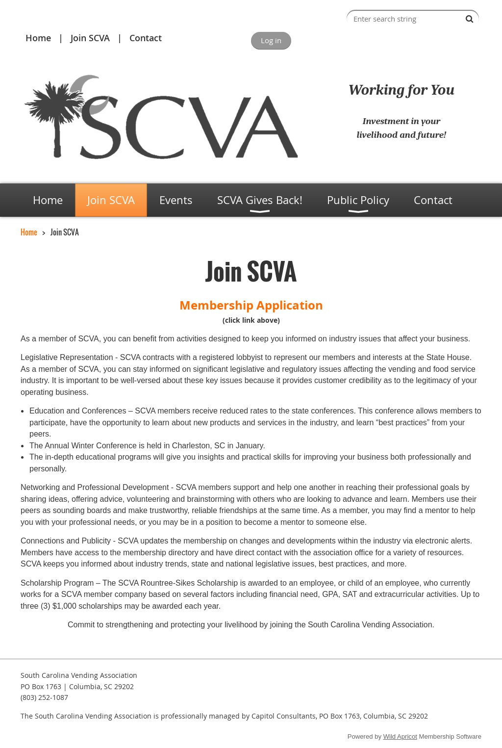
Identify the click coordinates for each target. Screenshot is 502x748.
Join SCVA (90, 38)
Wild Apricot (400, 736)
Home (38, 38)
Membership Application (251, 305)
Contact (145, 38)
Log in (271, 40)
